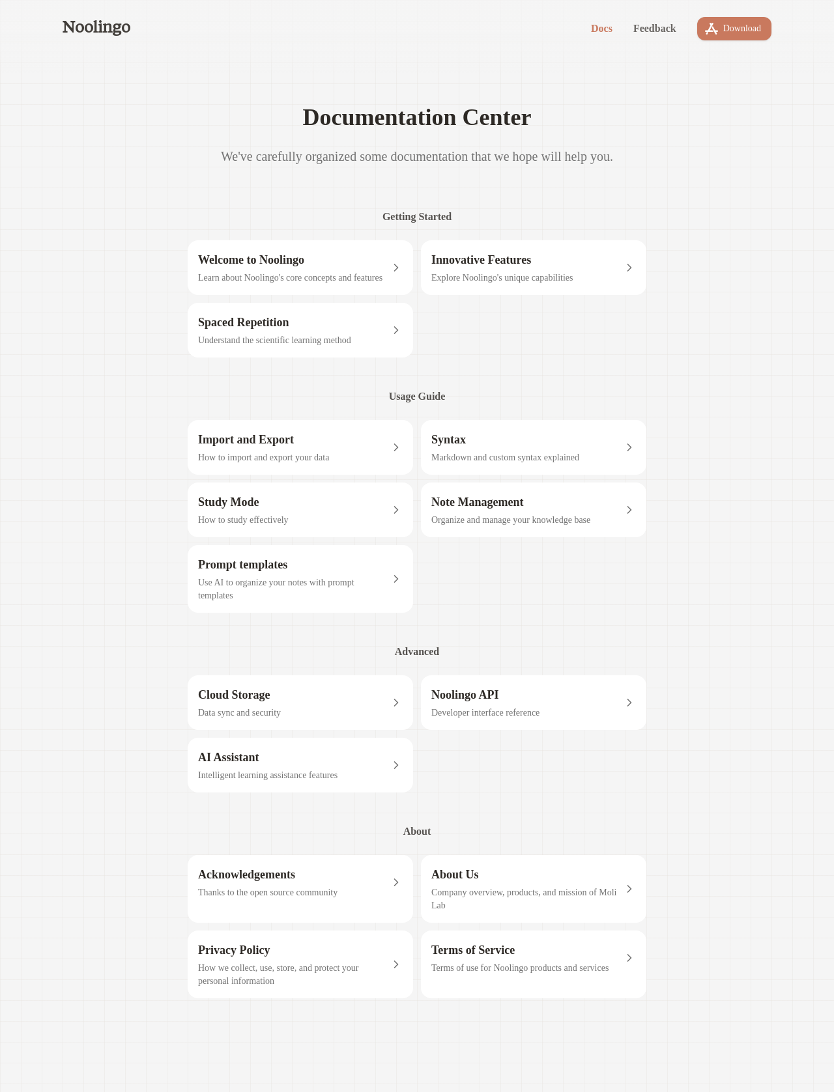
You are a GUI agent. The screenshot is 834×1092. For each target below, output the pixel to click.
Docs (601, 28)
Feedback (654, 28)
